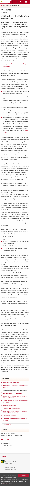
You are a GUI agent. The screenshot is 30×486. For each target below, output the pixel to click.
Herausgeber (4, 456)
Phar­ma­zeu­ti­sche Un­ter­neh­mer (11, 382)
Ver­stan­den (23, 475)
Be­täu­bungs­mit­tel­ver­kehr (10, 405)
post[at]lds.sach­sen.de (14, 471)
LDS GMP (6, 439)
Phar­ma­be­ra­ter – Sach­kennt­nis (11, 408)
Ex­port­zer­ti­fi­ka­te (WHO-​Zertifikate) (12, 393)
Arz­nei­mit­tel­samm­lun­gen (9, 415)
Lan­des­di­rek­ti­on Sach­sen (10, 460)
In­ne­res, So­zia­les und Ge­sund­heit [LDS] (10, 5)
